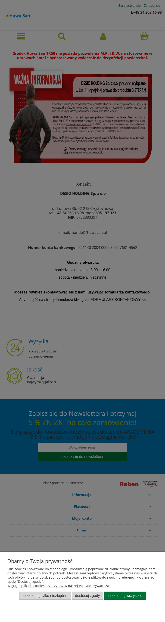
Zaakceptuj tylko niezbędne (45, 595)
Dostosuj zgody (87, 595)
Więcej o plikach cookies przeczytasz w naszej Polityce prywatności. (59, 585)
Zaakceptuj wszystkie (125, 595)
